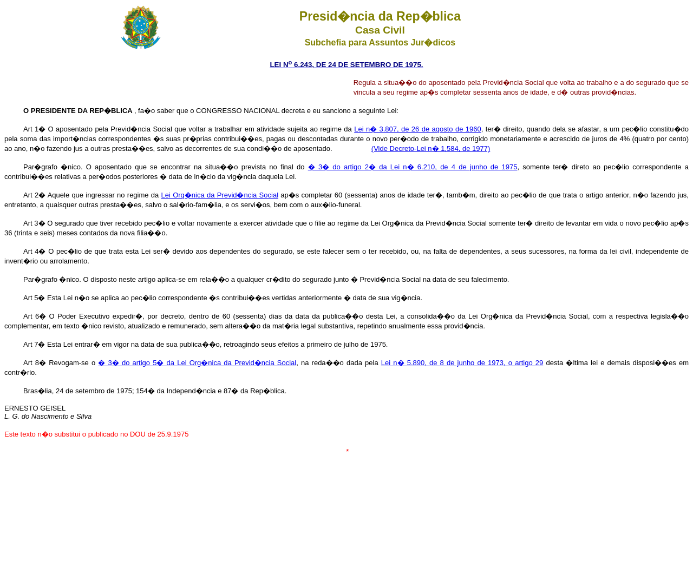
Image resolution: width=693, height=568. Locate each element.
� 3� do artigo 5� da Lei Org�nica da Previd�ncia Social (197, 363)
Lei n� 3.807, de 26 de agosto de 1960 (417, 129)
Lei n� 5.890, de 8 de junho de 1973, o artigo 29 (462, 363)
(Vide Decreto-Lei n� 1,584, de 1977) (430, 148)
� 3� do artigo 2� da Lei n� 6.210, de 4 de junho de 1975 (413, 167)
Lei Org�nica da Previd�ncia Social (219, 195)
